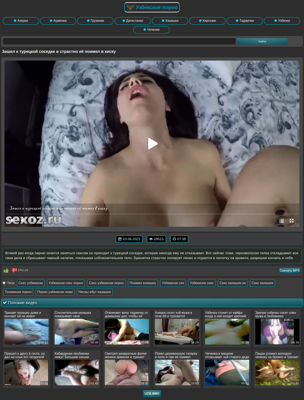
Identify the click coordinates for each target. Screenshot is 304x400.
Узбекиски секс (202, 283)
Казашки (170, 20)
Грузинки (95, 20)
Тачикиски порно (18, 292)
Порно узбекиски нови (55, 292)
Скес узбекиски (30, 283)
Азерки (21, 20)
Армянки (58, 20)
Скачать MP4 (290, 270)
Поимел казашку (143, 283)
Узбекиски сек (173, 283)
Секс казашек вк (233, 283)
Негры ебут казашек (95, 292)
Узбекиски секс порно (66, 283)
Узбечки (282, 20)
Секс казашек (262, 283)
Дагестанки (132, 20)
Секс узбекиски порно (106, 283)
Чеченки (151, 29)
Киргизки (207, 20)
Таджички (245, 20)
